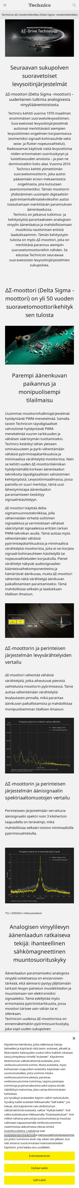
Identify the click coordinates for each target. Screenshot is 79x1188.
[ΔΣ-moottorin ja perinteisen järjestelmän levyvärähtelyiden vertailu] (39, 745)
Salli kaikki (39, 1180)
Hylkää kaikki (39, 1168)
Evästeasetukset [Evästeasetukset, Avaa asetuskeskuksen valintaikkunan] (39, 1156)
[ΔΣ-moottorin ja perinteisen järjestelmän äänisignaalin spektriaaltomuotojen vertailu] (39, 875)
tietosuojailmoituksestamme (56, 1135)
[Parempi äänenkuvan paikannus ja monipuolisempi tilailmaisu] (39, 620)
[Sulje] (74, 1038)
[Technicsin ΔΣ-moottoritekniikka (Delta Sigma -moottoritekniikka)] (39, 38)
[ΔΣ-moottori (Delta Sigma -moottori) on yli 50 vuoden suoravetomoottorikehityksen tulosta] (39, 345)
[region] (39, 1110)
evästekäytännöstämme (19, 1135)
